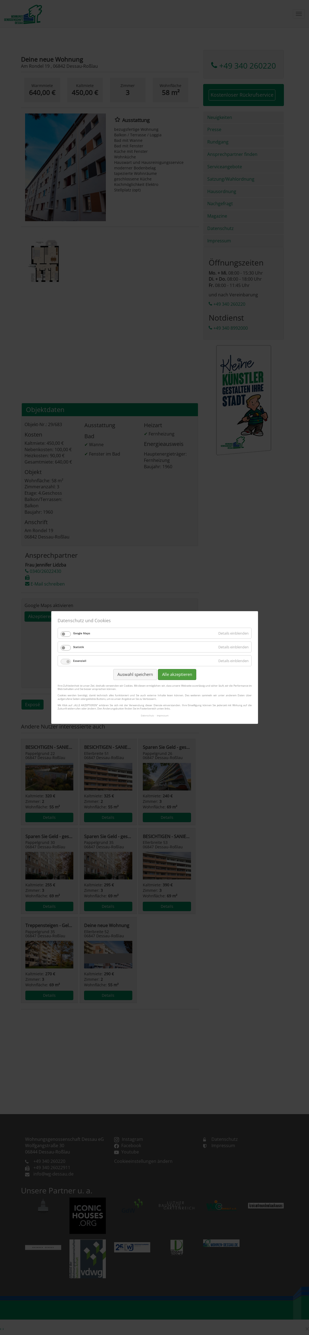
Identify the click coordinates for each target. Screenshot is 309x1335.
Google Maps (81, 633)
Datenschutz (147, 715)
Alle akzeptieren (177, 674)
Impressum (162, 715)
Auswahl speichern (135, 674)
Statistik (78, 647)
